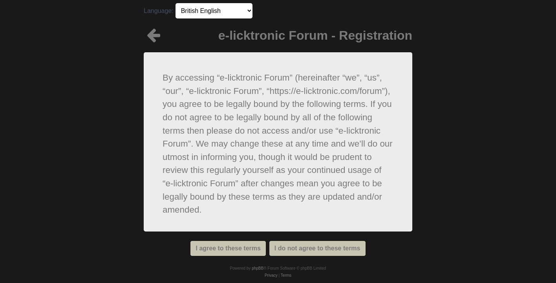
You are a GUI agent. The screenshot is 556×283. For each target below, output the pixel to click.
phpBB (257, 268)
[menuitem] (271, 275)
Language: (159, 10)
